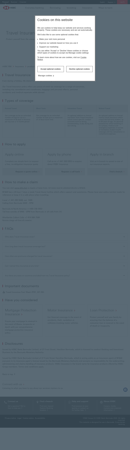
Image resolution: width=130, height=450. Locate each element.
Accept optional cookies (50, 69)
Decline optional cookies (79, 69)
